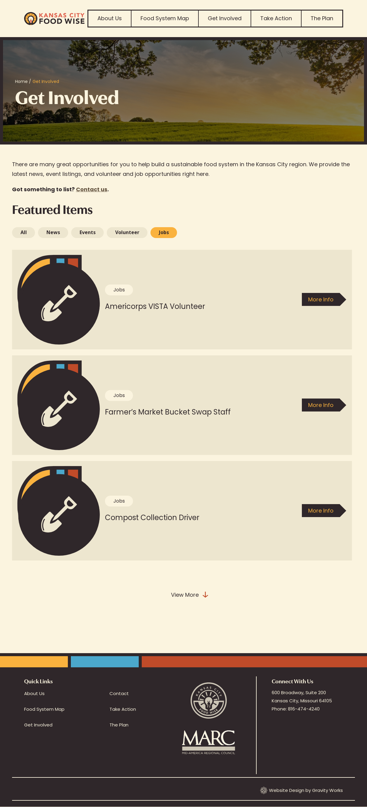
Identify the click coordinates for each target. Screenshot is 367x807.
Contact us (91, 189)
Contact (119, 693)
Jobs (164, 232)
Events (88, 232)
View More (190, 595)
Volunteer (127, 232)
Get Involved (225, 18)
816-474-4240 (304, 709)
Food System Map (165, 18)
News (53, 232)
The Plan (322, 18)
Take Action (276, 18)
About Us (109, 18)
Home (21, 81)
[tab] (23, 232)
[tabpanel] (183, 431)
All (24, 232)
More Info (321, 299)
